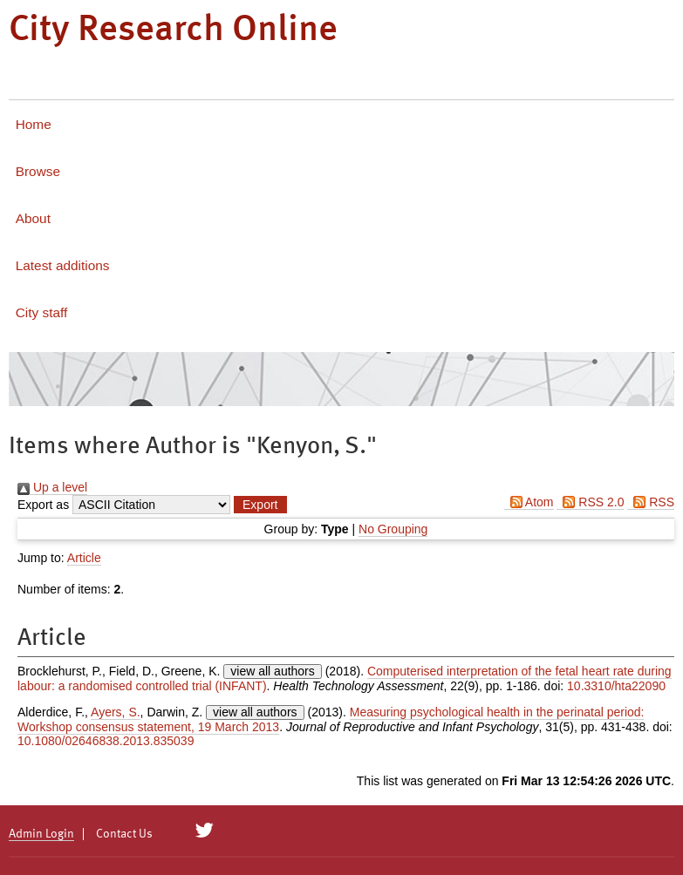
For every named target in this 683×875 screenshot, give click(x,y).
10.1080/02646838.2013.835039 (105, 741)
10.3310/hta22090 (616, 686)
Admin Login (41, 834)
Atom (529, 502)
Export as (43, 505)
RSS (650, 502)
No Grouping (393, 529)
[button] (260, 504)
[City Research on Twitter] (204, 830)
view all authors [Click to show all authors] (272, 671)
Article (84, 558)
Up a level (52, 487)
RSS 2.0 (590, 502)
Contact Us (124, 834)
